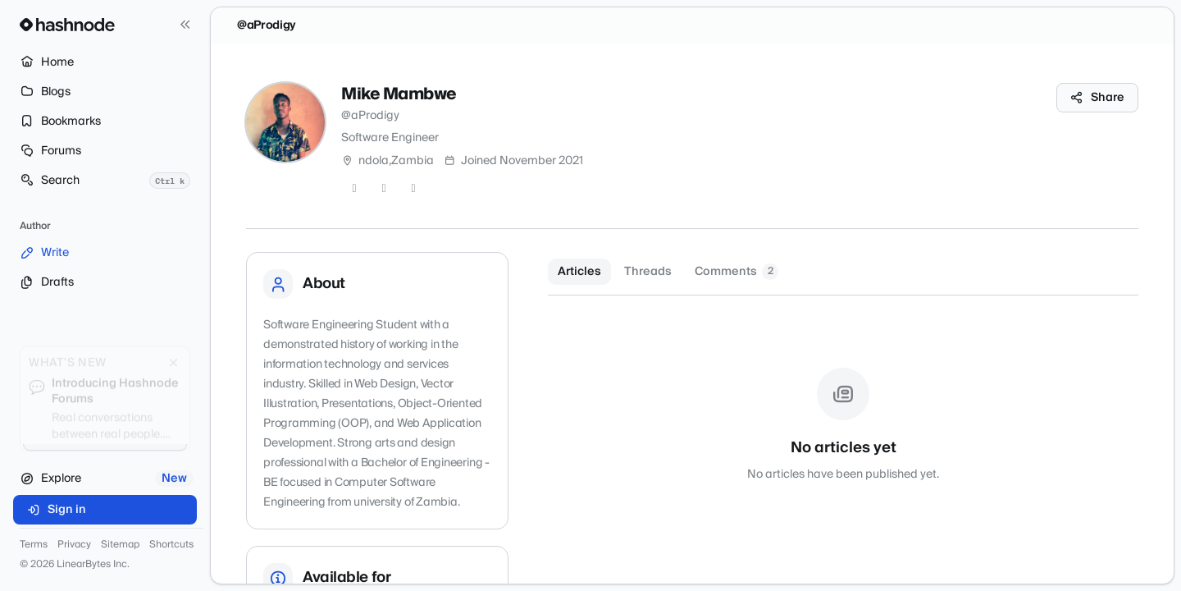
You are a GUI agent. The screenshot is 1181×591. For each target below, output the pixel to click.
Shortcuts (171, 545)
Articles (579, 272)
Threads (648, 272)
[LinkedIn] (413, 189)
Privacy (74, 545)
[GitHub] (384, 189)
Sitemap (120, 545)
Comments (736, 272)
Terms (34, 545)
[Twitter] (354, 189)
